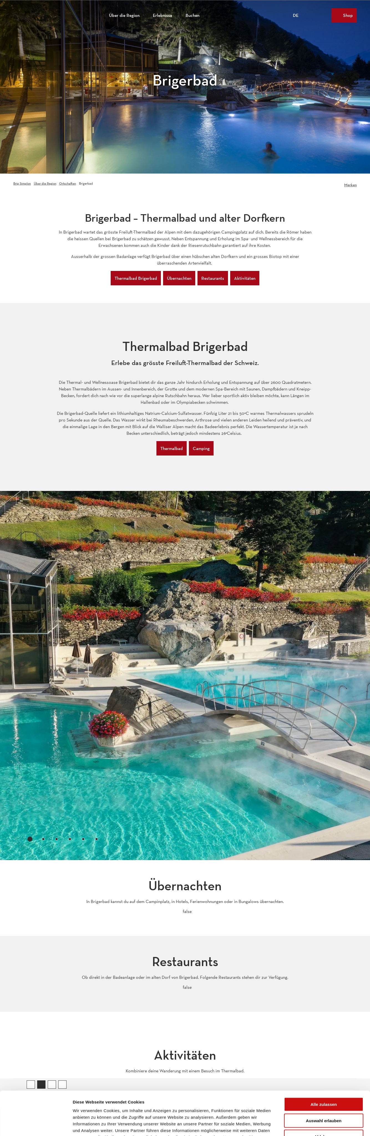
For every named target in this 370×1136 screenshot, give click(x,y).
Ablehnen (323, 1095)
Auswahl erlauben (323, 1079)
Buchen (192, 15)
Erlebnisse (162, 15)
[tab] (30, 839)
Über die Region (124, 15)
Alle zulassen (323, 1063)
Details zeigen (295, 1125)
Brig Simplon (22, 183)
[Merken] (350, 183)
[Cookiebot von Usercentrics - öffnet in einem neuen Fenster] (36, 1125)
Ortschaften (67, 183)
